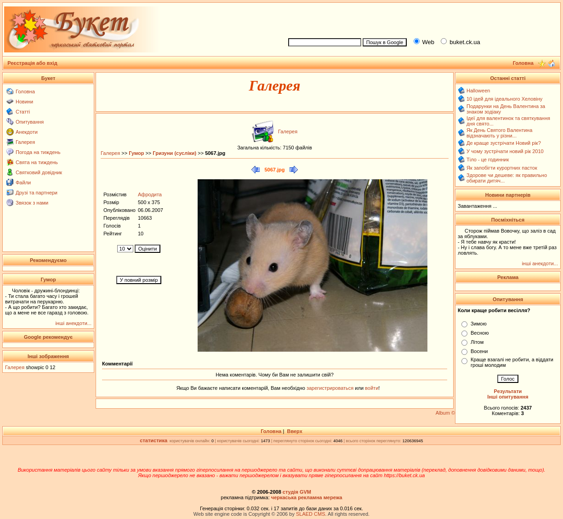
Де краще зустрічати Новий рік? (503, 143)
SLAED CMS (310, 514)
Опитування (30, 122)
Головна (25, 91)
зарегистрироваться (331, 388)
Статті (23, 111)
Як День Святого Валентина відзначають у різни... (499, 132)
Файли (23, 182)
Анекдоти (27, 132)
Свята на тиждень (37, 162)
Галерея (25, 142)
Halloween (478, 90)
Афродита (150, 194)
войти (371, 388)
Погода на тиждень (38, 152)
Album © (445, 413)
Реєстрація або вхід (32, 63)
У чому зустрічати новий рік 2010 (505, 151)
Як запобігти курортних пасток (501, 168)
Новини (24, 101)
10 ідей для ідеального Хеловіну (504, 99)
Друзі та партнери (36, 192)
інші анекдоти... (73, 323)
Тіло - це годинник (487, 159)
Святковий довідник (39, 172)
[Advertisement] (420, 19)
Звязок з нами (32, 202)
